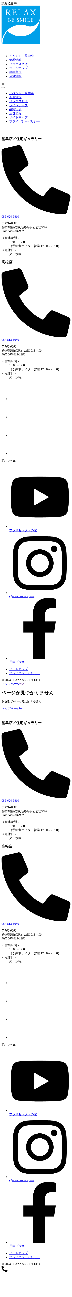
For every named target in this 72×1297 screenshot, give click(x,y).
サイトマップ (18, 117)
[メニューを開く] (3, 84)
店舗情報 (15, 76)
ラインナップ (18, 68)
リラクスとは (18, 64)
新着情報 (15, 60)
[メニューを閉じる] (3, 87)
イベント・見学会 (21, 55)
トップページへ (12, 708)
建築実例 (15, 72)
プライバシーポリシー (24, 121)
